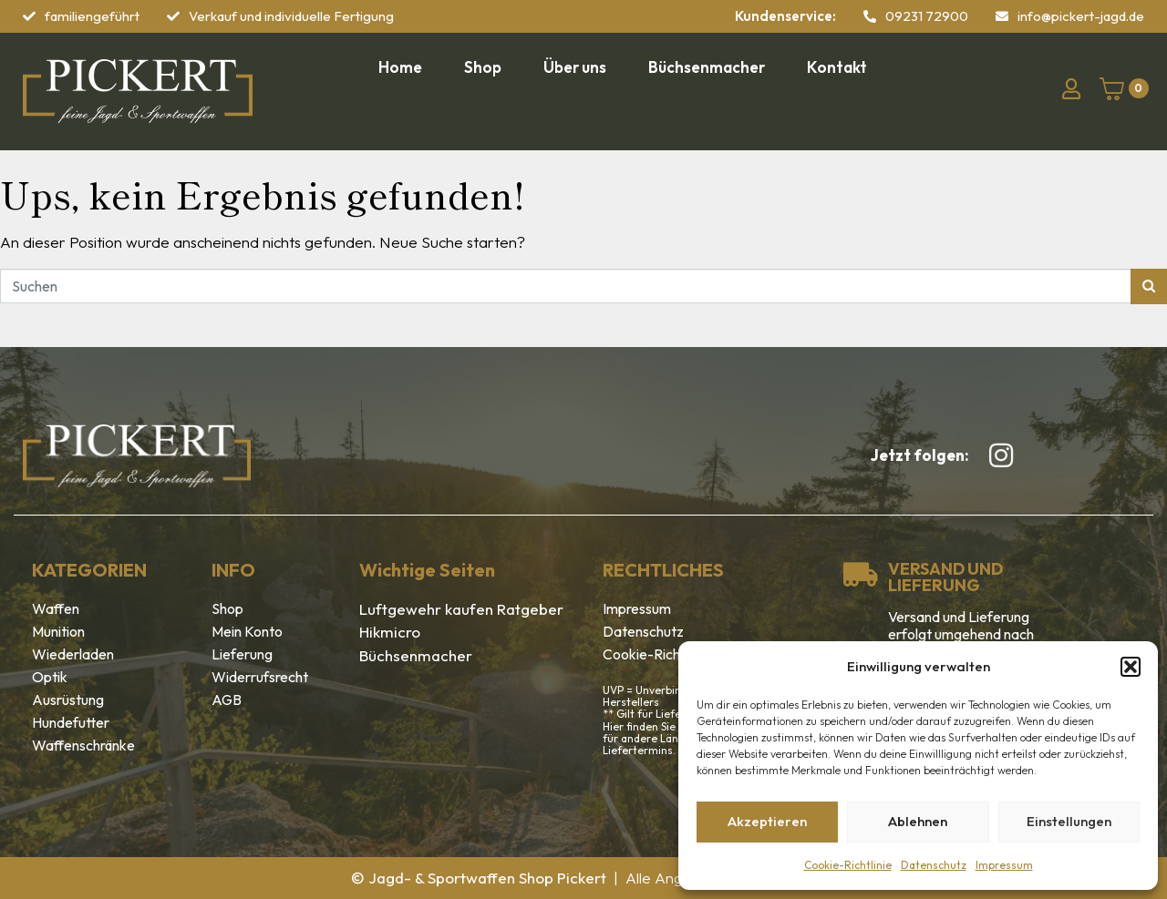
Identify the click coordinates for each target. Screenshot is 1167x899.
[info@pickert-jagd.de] (1002, 16)
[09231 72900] (869, 16)
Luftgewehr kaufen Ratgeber (461, 608)
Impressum (1004, 865)
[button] (1130, 667)
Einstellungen (1069, 821)
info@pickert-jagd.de (1080, 16)
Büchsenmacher (415, 655)
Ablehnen (917, 821)
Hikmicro (389, 631)
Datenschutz (933, 865)
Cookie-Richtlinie (848, 865)
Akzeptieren (767, 821)
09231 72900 (926, 16)
